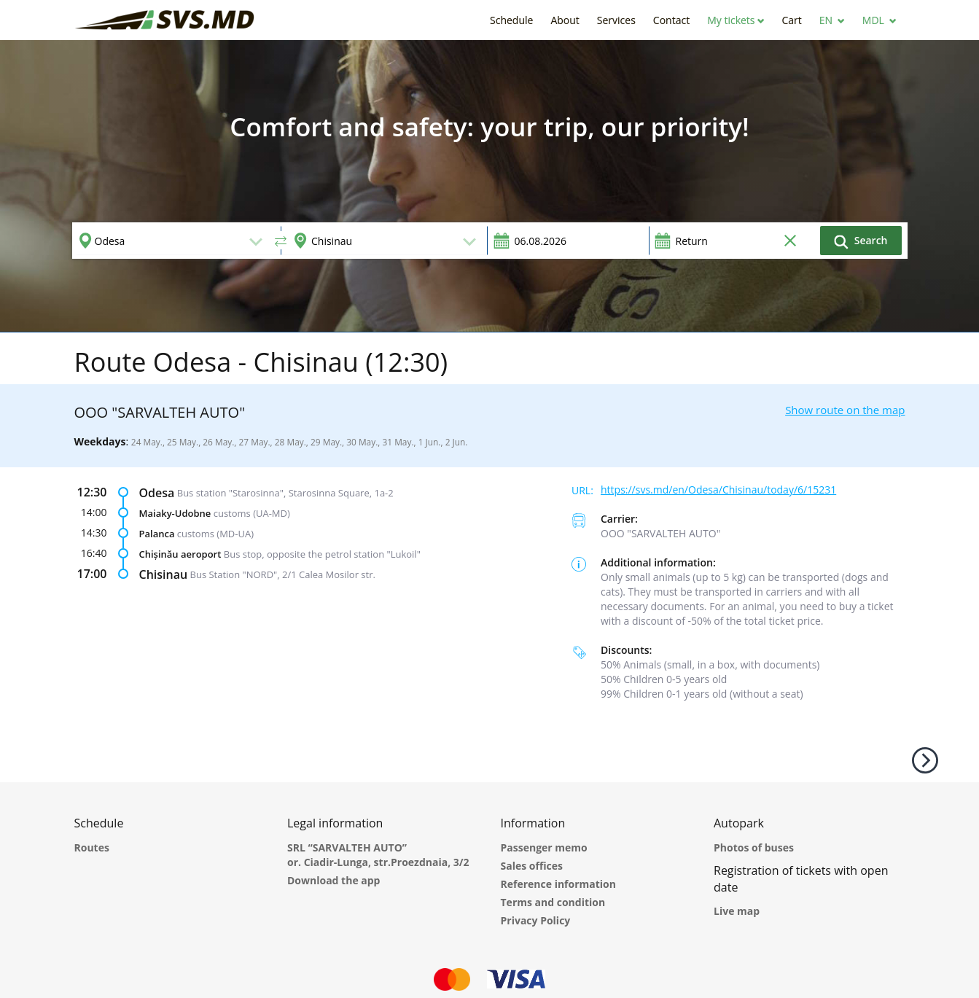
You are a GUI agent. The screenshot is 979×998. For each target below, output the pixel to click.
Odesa (157, 493)
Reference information (558, 884)
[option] (489, 186)
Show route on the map (845, 409)
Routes (91, 847)
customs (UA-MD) (252, 513)
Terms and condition (553, 902)
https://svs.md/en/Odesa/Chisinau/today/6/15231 (718, 489)
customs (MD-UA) (215, 533)
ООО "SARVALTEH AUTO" (660, 533)
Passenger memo (544, 847)
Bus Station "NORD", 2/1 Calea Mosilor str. (282, 574)
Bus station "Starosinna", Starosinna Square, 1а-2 (285, 492)
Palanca (157, 533)
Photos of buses (754, 847)
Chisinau (163, 574)
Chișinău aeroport (180, 554)
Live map (737, 911)
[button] (735, 20)
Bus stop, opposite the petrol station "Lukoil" (322, 554)
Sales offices (532, 866)
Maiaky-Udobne (175, 513)
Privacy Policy (536, 920)
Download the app (333, 880)
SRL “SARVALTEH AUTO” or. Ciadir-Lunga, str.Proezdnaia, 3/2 (378, 855)
